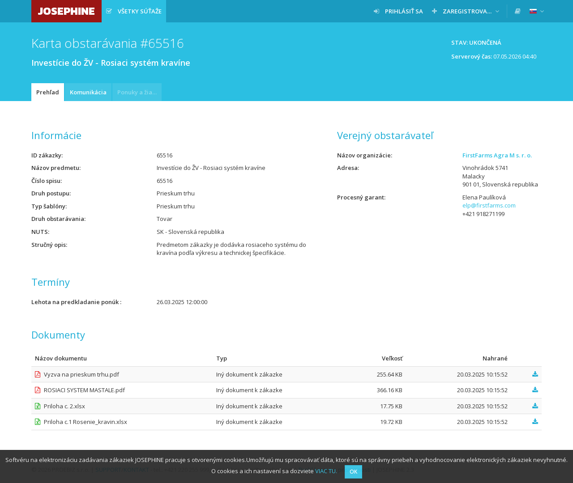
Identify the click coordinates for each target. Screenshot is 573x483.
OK (353, 471)
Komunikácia (88, 92)
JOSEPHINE (66, 11)
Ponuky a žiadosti (139, 92)
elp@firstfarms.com (489, 205)
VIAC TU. (326, 471)
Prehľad (47, 92)
